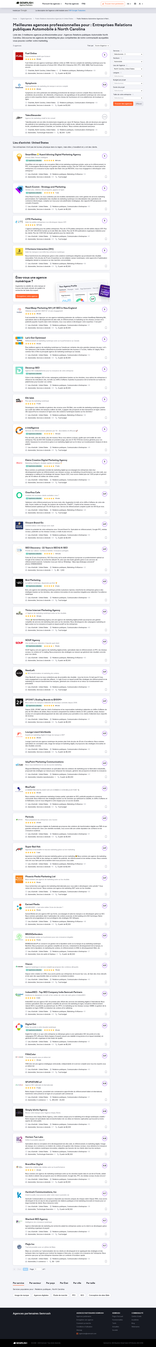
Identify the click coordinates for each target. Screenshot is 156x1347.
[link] (72, 4)
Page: (32, 1269)
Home (15, 19)
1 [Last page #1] (44, 1269)
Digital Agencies (26, 19)
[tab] (18, 1283)
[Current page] (38, 1269)
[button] (129, 4)
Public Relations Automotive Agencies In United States (54, 19)
